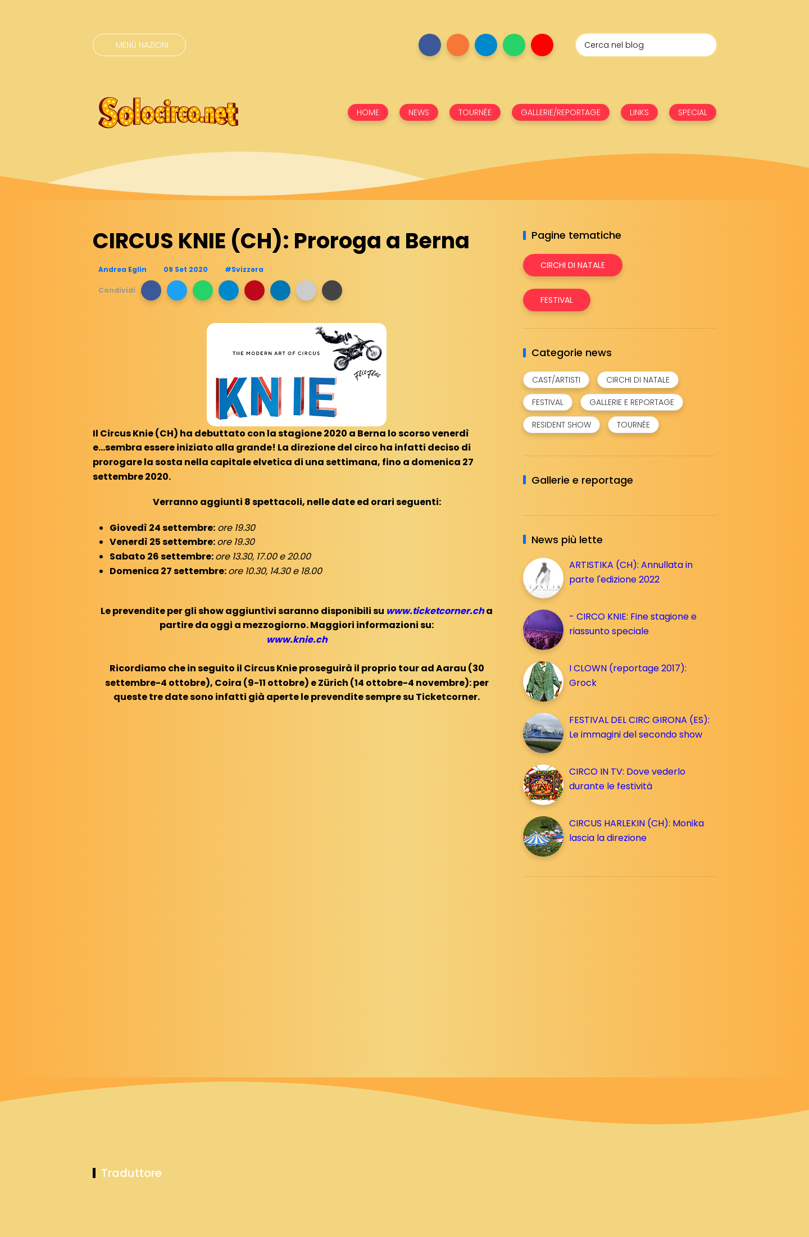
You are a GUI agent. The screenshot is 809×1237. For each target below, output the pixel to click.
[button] (151, 290)
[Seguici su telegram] (486, 45)
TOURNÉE (475, 112)
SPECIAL (692, 112)
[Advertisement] (607, 964)
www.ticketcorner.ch (435, 610)
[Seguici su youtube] (542, 45)
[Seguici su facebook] (430, 45)
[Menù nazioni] (139, 45)
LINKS (639, 112)
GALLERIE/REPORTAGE (561, 112)
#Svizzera (244, 269)
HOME (368, 112)
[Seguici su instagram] (458, 45)
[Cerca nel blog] (646, 45)
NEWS (418, 112)
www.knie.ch (297, 639)
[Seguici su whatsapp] (514, 45)
